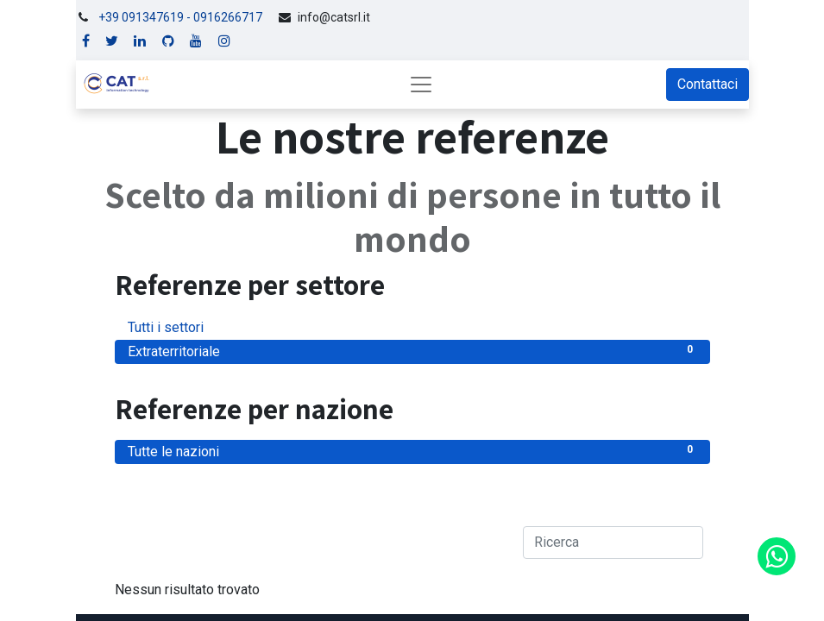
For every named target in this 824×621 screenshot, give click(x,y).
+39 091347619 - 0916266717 (180, 17)
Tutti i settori (412, 326)
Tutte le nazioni (412, 451)
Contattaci (707, 84)
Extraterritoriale (412, 351)
